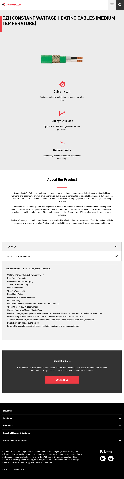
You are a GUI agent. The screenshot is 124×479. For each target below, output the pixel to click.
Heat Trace (62, 426)
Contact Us (62, 380)
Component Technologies (62, 441)
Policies (6, 469)
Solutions (62, 419)
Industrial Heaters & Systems (62, 433)
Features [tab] (11, 247)
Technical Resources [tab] (18, 257)
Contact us (19, 469)
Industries (62, 411)
